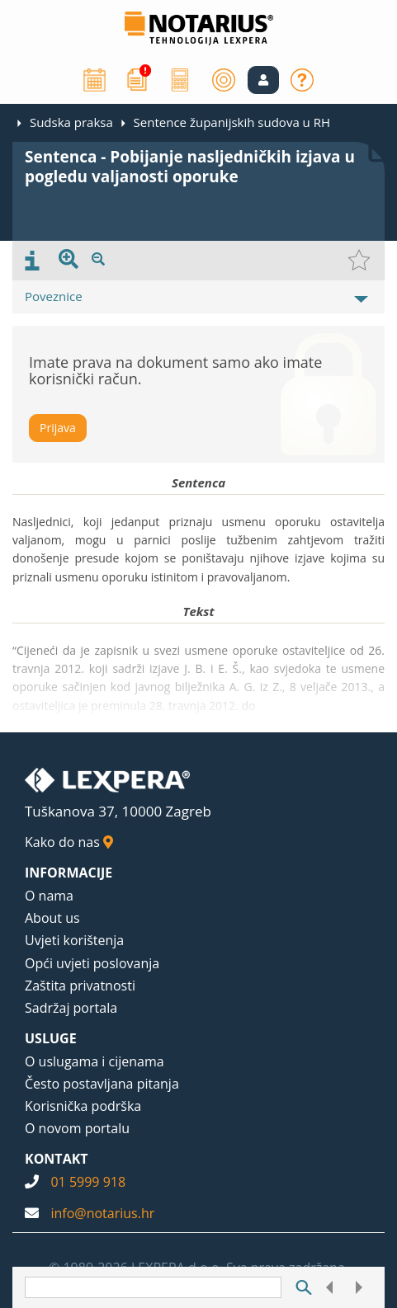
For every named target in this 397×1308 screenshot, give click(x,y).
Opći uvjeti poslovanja (92, 963)
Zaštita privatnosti (80, 985)
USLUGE (51, 1038)
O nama (49, 896)
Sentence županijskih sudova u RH (232, 122)
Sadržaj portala (71, 1008)
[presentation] (32, 260)
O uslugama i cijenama (94, 1061)
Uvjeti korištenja (74, 940)
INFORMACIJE (68, 872)
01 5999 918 (87, 1182)
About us (52, 918)
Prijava (58, 427)
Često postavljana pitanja (102, 1084)
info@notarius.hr (102, 1213)
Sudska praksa (71, 122)
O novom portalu (77, 1128)
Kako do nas (69, 842)
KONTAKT (56, 1159)
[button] (263, 80)
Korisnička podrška (83, 1106)
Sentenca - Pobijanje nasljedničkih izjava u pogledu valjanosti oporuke (190, 166)
